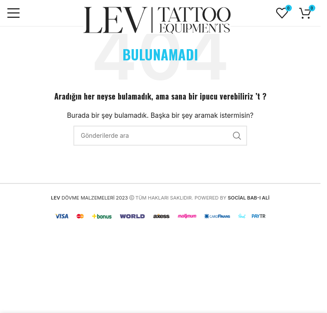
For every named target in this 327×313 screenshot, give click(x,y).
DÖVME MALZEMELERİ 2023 (89, 198)
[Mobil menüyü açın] (13, 13)
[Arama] (160, 136)
